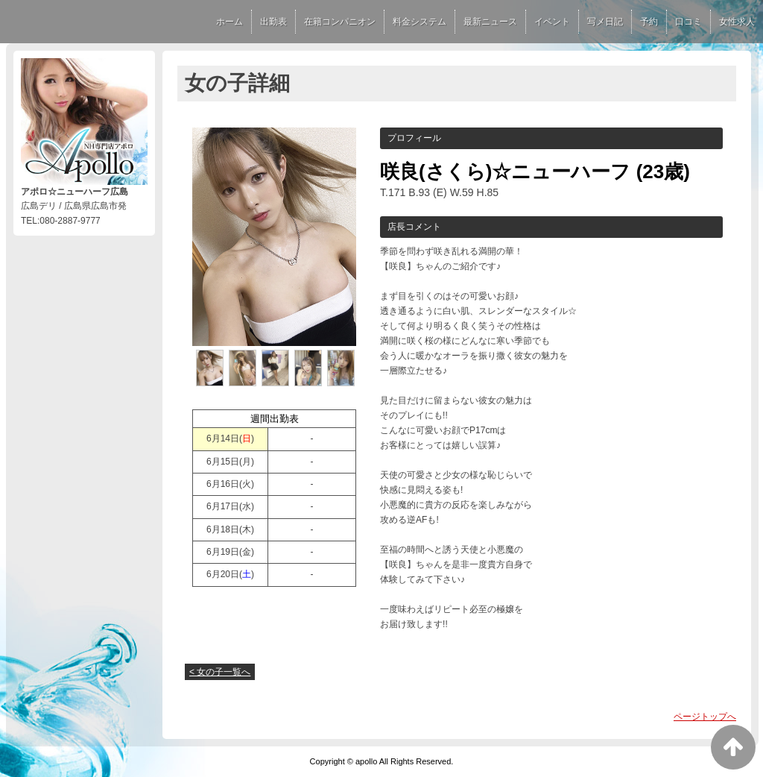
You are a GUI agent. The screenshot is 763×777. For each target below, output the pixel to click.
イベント (552, 21)
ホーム (229, 21)
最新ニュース (490, 21)
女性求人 (737, 21)
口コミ (688, 21)
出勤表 (273, 21)
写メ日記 (605, 21)
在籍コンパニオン (340, 21)
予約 (649, 21)
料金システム (419, 21)
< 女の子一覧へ (219, 672)
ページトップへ (705, 716)
